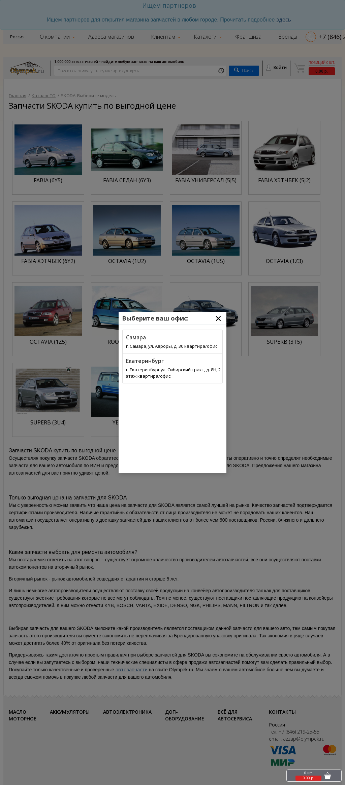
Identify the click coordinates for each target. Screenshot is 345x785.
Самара (136, 337)
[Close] (218, 318)
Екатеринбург (145, 361)
